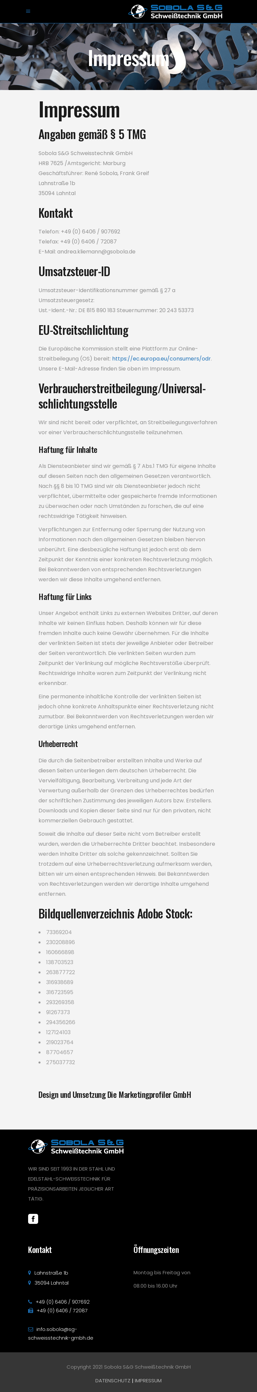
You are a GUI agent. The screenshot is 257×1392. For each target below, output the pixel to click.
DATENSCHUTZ (113, 1380)
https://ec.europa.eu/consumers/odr (161, 359)
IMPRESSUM (148, 1380)
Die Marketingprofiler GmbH (149, 1094)
